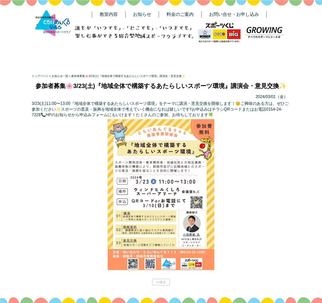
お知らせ (142, 14)
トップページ (40, 75)
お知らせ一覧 (60, 75)
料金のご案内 (180, 14)
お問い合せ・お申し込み (234, 14)
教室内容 (109, 14)
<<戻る (161, 282)
